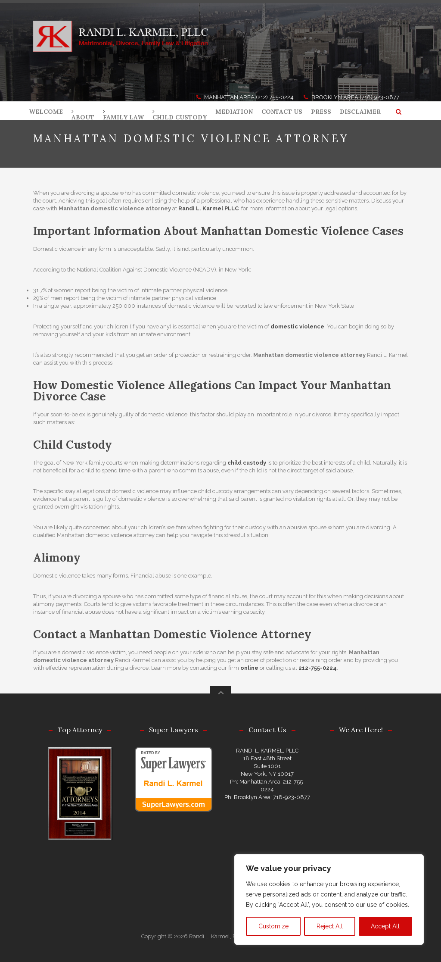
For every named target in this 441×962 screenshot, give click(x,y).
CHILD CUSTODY (179, 117)
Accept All (385, 926)
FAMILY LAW (123, 117)
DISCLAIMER (360, 112)
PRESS (321, 112)
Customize (273, 926)
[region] (329, 899)
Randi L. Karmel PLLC (208, 208)
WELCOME (46, 112)
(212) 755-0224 (275, 97)
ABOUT (82, 117)
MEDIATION (234, 112)
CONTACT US (281, 112)
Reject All (330, 926)
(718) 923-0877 (379, 97)
